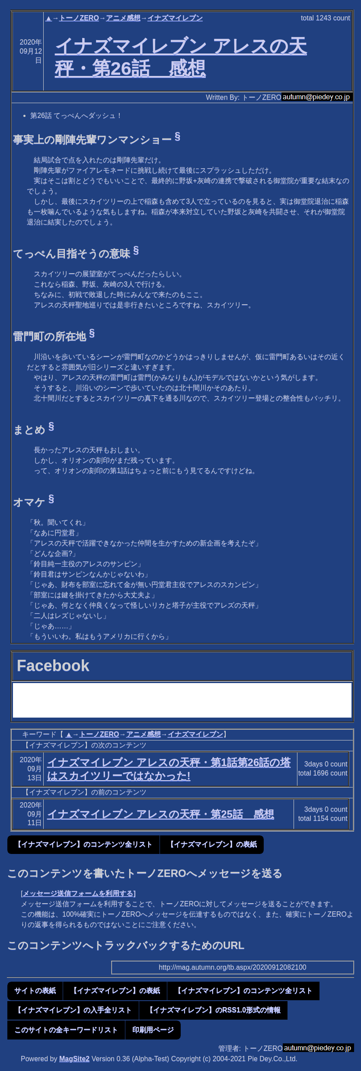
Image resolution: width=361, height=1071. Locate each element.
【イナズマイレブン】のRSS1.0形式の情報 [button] (213, 1010)
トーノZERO (79, 18)
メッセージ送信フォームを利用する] (78, 893)
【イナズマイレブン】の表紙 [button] (212, 844)
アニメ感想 (123, 18)
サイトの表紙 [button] (35, 990)
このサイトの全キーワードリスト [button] (66, 1029)
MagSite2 (74, 1058)
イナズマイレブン (175, 18)
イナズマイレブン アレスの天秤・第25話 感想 (160, 814)
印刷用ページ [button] (153, 1029)
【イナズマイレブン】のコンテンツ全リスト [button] (83, 844)
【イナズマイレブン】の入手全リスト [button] (73, 1010)
